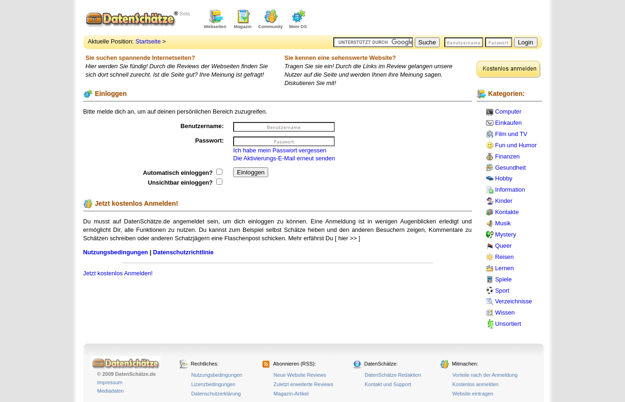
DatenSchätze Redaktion (393, 375)
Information (510, 189)
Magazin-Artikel (291, 393)
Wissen (505, 312)
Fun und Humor (516, 145)
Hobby (504, 178)
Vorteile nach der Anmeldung (484, 375)
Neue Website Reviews (299, 375)
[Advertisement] (432, 19)
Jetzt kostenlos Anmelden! (118, 273)
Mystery (505, 234)
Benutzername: (202, 125)
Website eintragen (472, 393)
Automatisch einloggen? (182, 172)
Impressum (110, 382)
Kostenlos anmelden (475, 384)
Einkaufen (508, 122)
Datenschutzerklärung (216, 393)
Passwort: (209, 140)
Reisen (504, 256)
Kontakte (507, 211)
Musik (503, 223)
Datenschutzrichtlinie (183, 252)
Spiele (503, 279)
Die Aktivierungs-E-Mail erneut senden (284, 158)
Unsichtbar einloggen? (185, 182)
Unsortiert (508, 323)
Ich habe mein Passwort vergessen (279, 150)
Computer (508, 111)
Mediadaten (110, 391)
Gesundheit (510, 167)
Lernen (504, 268)
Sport (502, 290)
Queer (503, 245)
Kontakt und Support (388, 384)
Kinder (504, 200)
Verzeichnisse (513, 301)
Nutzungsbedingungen (115, 252)
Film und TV (511, 133)
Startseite (148, 41)
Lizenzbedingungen (213, 384)
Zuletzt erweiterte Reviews (303, 384)
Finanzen (507, 156)
